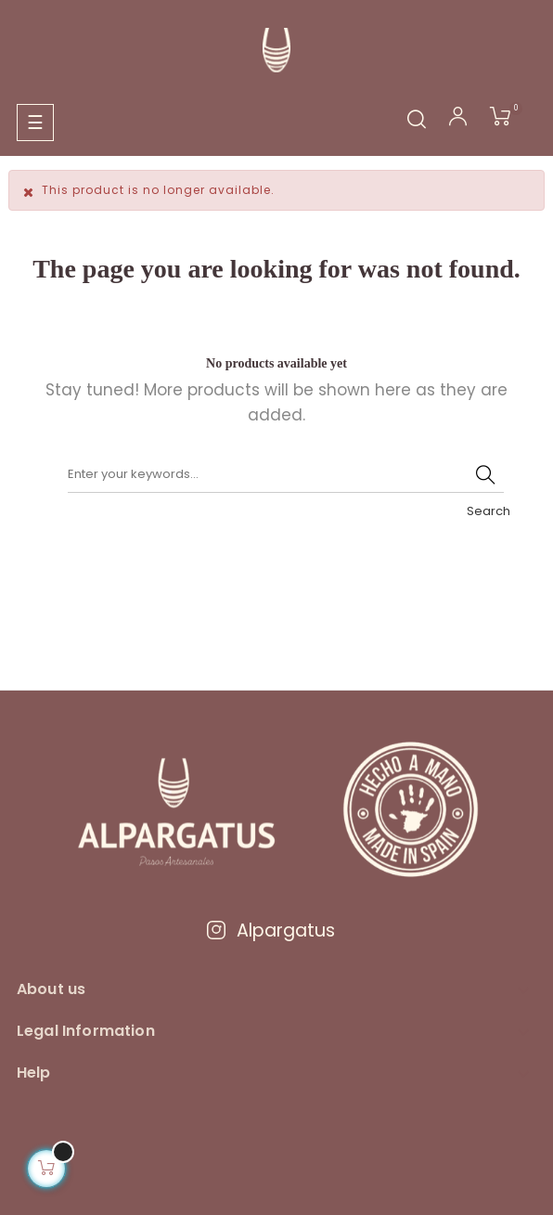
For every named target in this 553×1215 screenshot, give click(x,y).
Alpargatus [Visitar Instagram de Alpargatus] (270, 930)
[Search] (286, 474)
